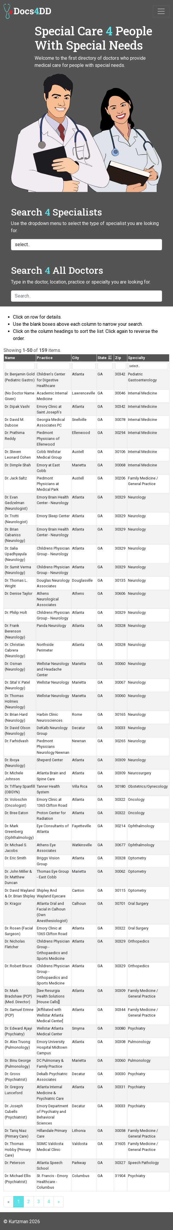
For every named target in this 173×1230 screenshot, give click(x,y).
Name (10, 358)
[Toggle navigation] (161, 11)
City (75, 358)
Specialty (136, 358)
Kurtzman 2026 (24, 1221)
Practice (45, 358)
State (102, 358)
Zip (118, 358)
